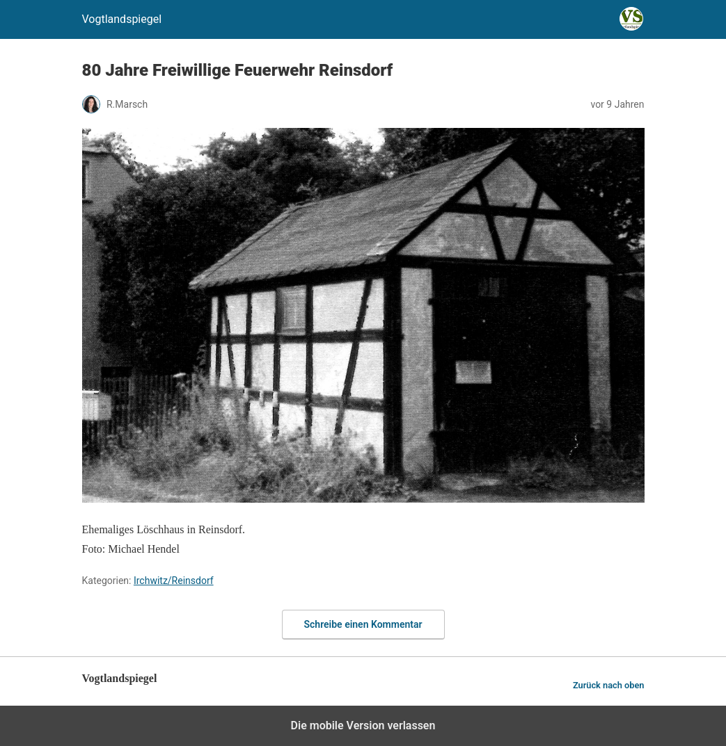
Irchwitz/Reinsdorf (174, 580)
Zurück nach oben (609, 685)
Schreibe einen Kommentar (363, 624)
